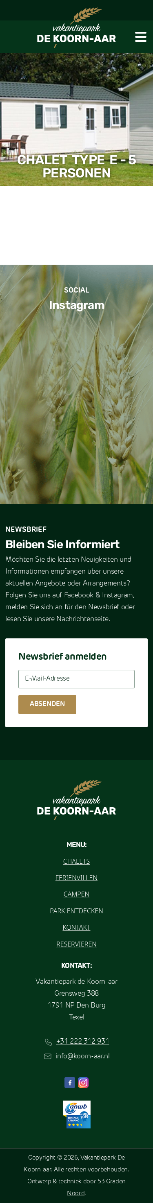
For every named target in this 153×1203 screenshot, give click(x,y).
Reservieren (76, 944)
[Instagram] (83, 1082)
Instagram (117, 595)
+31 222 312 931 (82, 1041)
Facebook (78, 595)
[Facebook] (69, 1082)
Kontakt (76, 927)
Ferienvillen (76, 877)
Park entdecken (76, 910)
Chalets (76, 861)
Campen (77, 894)
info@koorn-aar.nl (82, 1056)
